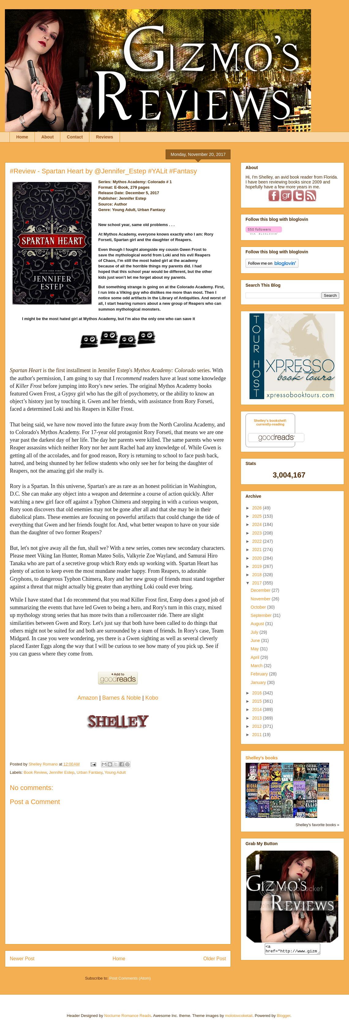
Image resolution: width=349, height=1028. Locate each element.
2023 (257, 533)
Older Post (214, 958)
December (261, 590)
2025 (257, 516)
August (258, 623)
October (259, 607)
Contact (75, 136)
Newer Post (22, 958)
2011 (257, 734)
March (257, 665)
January (259, 682)
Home (22, 136)
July (255, 632)
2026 (257, 507)
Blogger (283, 1015)
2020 (257, 558)
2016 (257, 692)
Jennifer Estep (61, 772)
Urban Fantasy (89, 772)
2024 (257, 524)
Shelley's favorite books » (317, 825)
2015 (257, 701)
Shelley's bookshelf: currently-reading (270, 422)
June (256, 640)
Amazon (88, 698)
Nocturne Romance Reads (127, 1015)
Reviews (104, 136)
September (262, 615)
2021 (257, 549)
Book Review (35, 772)
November (261, 598)
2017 (257, 582)
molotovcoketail (239, 1015)
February (260, 673)
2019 (257, 566)
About (47, 136)
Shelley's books (262, 757)
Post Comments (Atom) (130, 978)
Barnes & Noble (121, 698)
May (255, 648)
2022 (257, 541)
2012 (257, 726)
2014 (257, 709)
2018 (257, 574)
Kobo (151, 698)
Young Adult (115, 772)
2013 (257, 718)
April (256, 657)
